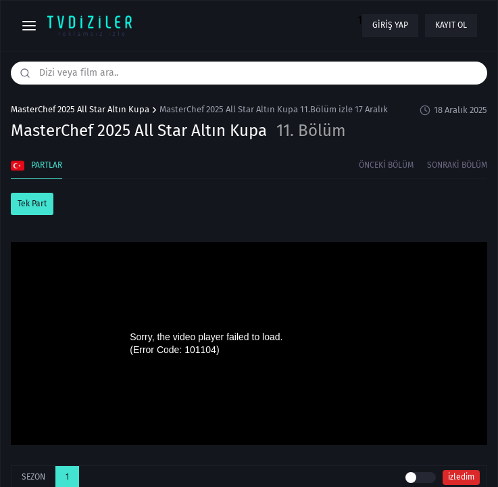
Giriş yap (390, 25)
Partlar (36, 165)
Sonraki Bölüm (457, 165)
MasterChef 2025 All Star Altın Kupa (80, 109)
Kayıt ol (451, 25)
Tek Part (32, 203)
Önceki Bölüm (386, 165)
